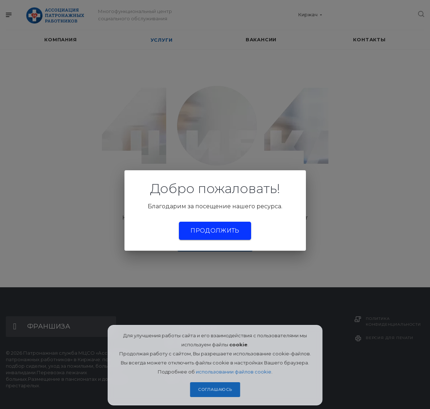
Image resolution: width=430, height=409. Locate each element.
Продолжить (215, 230)
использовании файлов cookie (233, 372)
